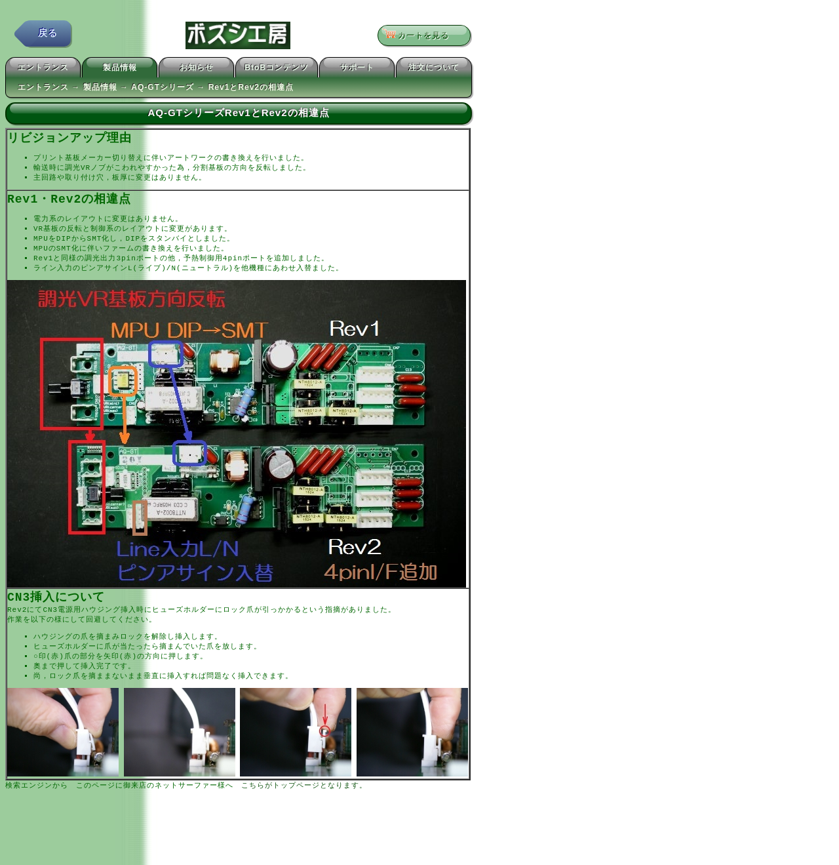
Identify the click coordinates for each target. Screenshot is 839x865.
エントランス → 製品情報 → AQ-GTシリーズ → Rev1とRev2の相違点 (156, 89)
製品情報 (120, 69)
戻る (48, 36)
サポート (357, 69)
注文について (433, 69)
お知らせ (197, 69)
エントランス (43, 69)
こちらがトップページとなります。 (304, 800)
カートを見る (420, 36)
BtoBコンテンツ (276, 69)
